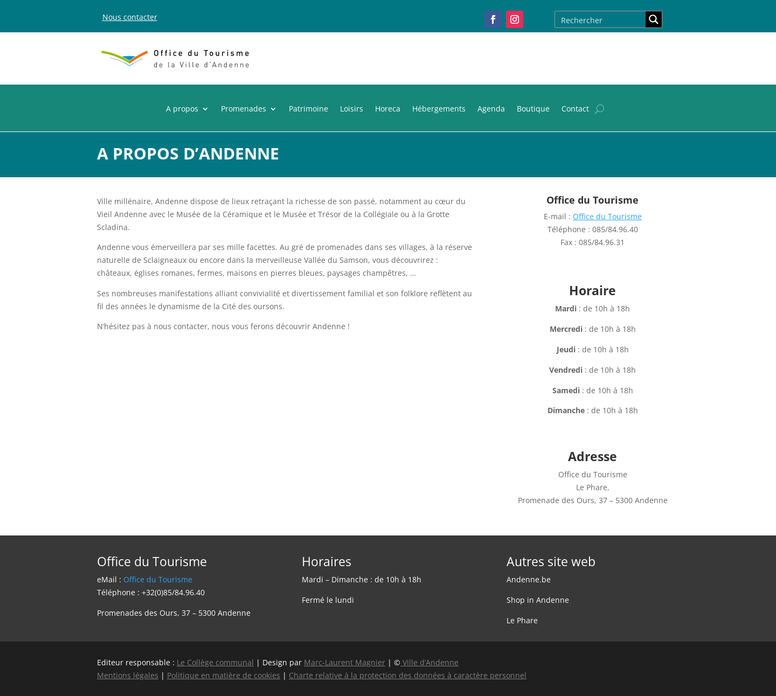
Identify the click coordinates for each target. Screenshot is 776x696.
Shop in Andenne (538, 600)
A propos (182, 109)
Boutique (533, 109)
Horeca (387, 109)
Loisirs (351, 109)
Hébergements (439, 109)
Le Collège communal (215, 662)
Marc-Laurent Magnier (344, 662)
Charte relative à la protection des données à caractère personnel (407, 675)
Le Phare (522, 620)
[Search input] (601, 19)
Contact (575, 109)
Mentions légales (127, 675)
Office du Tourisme (607, 216)
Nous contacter (129, 17)
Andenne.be (529, 579)
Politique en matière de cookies (223, 675)
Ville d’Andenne (429, 662)
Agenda (491, 109)
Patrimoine (308, 109)
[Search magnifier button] (654, 19)
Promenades (243, 109)
